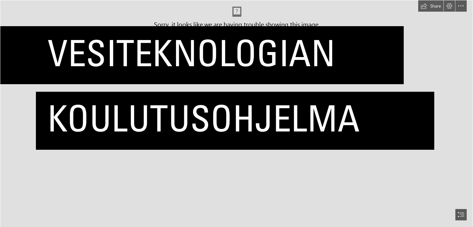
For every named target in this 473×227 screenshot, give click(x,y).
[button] (430, 6)
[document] (236, 113)
